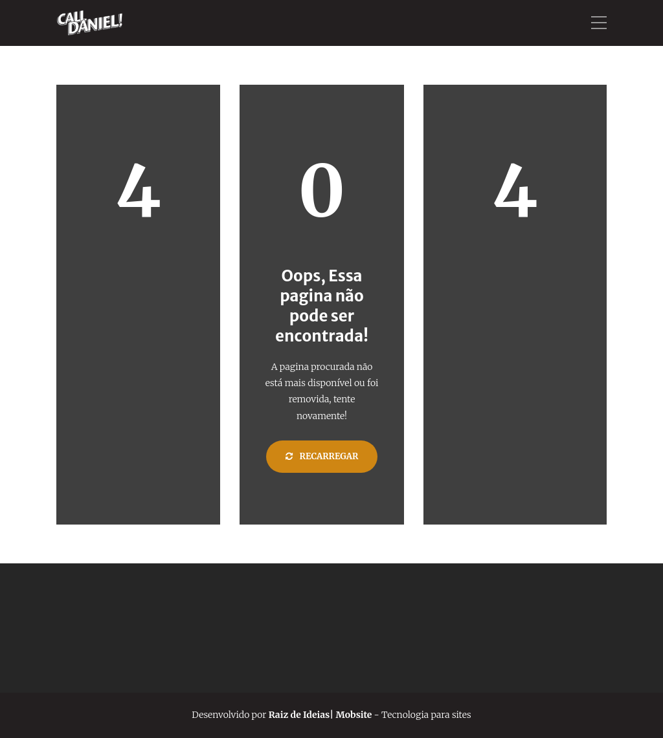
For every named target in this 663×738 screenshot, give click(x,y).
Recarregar (322, 456)
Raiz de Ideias (298, 715)
